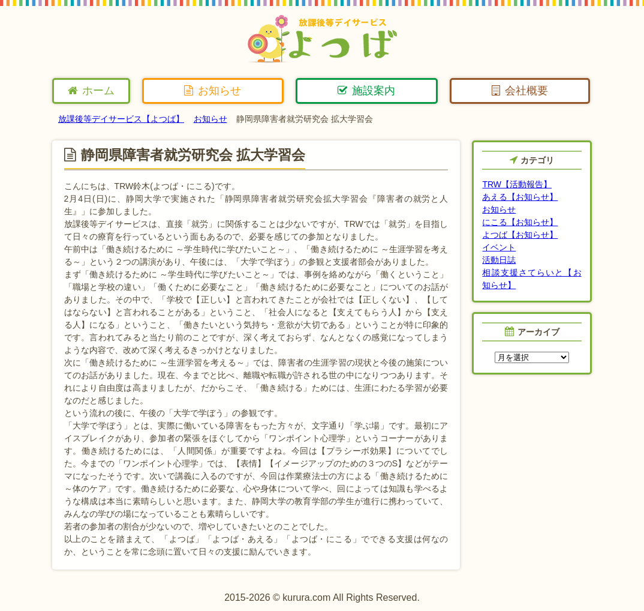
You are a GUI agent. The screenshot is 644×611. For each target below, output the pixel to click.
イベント (499, 247)
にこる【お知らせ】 (520, 222)
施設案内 (366, 91)
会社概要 (520, 91)
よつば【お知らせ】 (520, 234)
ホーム (91, 91)
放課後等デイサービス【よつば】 (121, 119)
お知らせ (212, 91)
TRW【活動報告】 (517, 184)
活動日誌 (499, 260)
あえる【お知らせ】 (520, 197)
